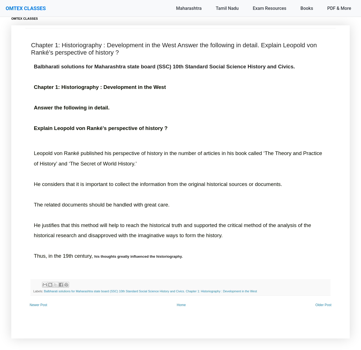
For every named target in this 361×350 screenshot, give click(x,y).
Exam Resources (269, 8)
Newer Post (38, 305)
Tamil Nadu (227, 8)
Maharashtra (189, 8)
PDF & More (339, 8)
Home (181, 305)
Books (306, 8)
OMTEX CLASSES (26, 8)
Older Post (323, 305)
